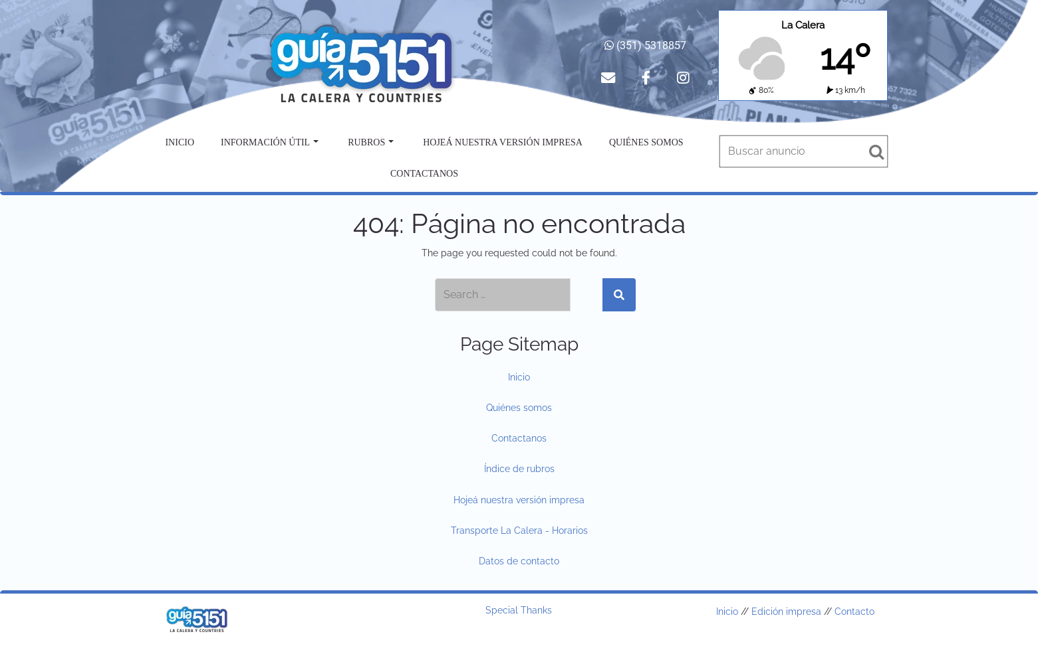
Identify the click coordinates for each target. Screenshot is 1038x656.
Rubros (371, 142)
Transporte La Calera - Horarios (519, 530)
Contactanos (424, 174)
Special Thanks (518, 610)
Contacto (854, 611)
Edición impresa (786, 611)
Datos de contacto (519, 561)
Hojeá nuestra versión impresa (503, 142)
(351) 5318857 (645, 45)
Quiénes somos (646, 142)
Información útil (270, 142)
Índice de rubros (519, 468)
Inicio (179, 142)
